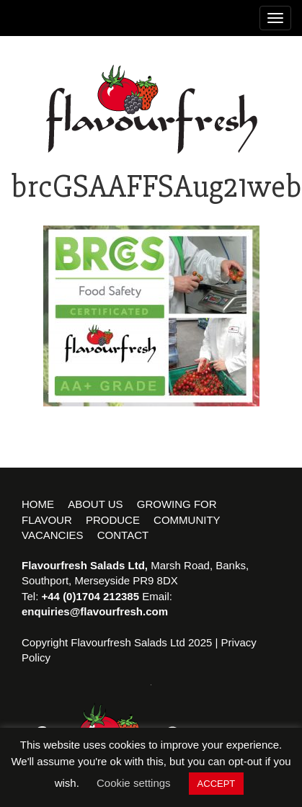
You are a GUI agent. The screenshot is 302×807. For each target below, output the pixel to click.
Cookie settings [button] (134, 783)
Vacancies (53, 535)
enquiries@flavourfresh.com (95, 611)
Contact (122, 535)
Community (187, 520)
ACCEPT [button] (216, 783)
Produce (113, 520)
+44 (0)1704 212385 (91, 596)
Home (38, 504)
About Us (95, 504)
